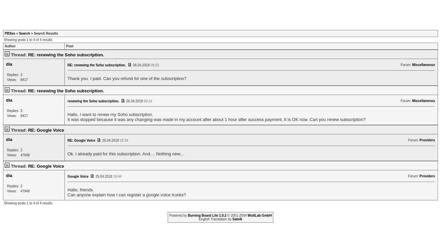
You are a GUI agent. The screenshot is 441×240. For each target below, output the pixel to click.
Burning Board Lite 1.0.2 (207, 215)
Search (24, 33)
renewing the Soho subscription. (93, 101)
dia (9, 64)
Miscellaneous (423, 65)
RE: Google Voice (46, 130)
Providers (427, 140)
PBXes (10, 33)
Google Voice (78, 176)
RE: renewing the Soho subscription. (66, 54)
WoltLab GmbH (260, 215)
